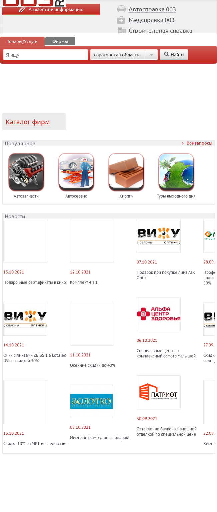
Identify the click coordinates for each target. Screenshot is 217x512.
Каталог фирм (28, 121)
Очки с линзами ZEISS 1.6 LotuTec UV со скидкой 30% (34, 358)
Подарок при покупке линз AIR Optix (166, 275)
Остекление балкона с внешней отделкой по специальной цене (167, 431)
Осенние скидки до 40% (92, 365)
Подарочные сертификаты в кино (34, 282)
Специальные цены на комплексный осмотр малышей (166, 353)
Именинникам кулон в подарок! (99, 437)
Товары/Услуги (22, 41)
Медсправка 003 (152, 19)
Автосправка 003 (152, 8)
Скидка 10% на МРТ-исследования (35, 443)
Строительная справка (160, 30)
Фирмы (60, 41)
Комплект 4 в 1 (84, 282)
